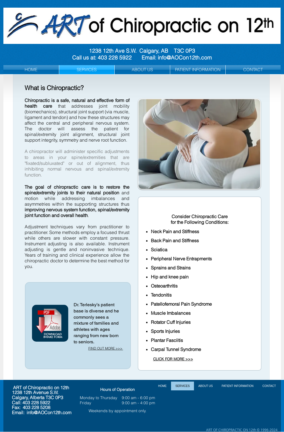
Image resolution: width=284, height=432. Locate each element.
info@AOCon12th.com (185, 57)
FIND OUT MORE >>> (105, 348)
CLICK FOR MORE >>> (173, 359)
